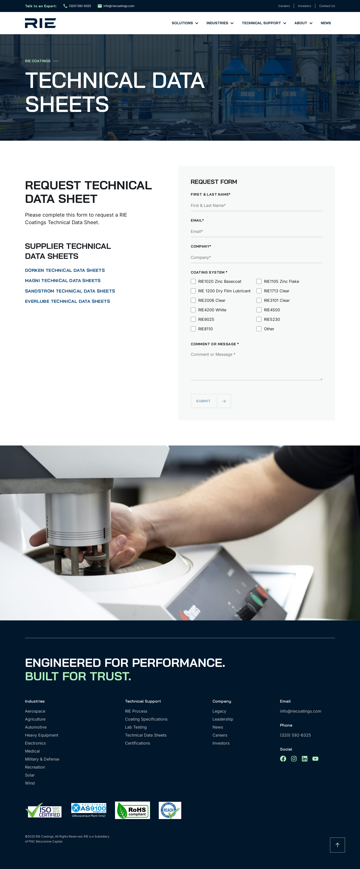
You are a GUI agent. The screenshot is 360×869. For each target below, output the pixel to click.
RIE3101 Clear (277, 300)
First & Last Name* (210, 195)
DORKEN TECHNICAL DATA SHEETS (65, 270)
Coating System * (209, 273)
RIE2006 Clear (212, 300)
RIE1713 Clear (277, 290)
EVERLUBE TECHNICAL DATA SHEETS (67, 301)
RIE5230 (272, 319)
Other (269, 328)
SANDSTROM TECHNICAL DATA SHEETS (70, 291)
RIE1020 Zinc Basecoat (219, 281)
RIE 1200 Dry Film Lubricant (224, 290)
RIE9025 (206, 319)
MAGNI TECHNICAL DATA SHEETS (63, 280)
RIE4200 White (212, 309)
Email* (197, 221)
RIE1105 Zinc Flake (281, 281)
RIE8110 (205, 328)
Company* (201, 247)
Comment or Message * (215, 344)
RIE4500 (272, 309)
